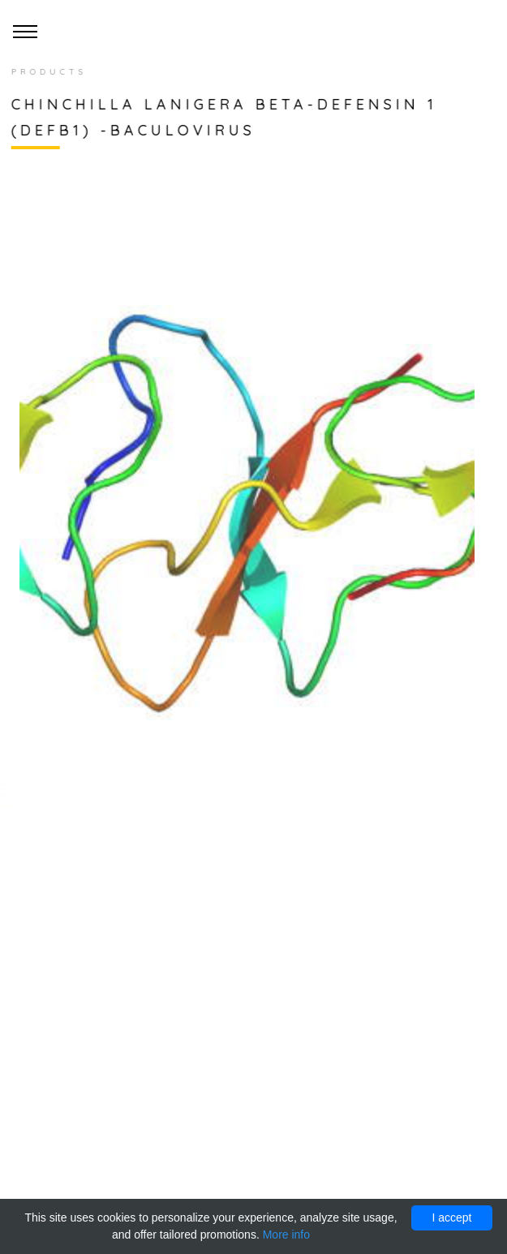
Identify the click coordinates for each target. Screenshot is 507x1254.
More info (286, 1234)
